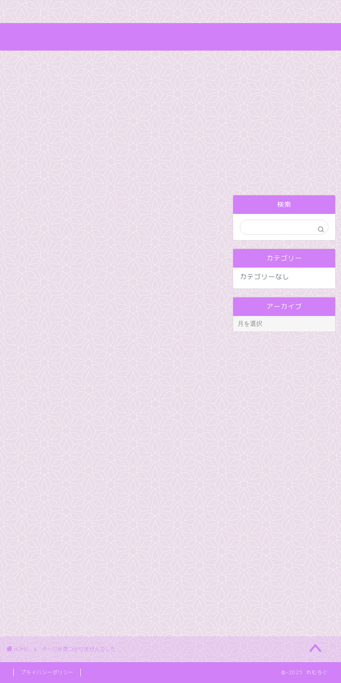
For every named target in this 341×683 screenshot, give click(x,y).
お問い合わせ (158, 12)
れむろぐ (170, 37)
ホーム (30, 12)
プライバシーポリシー (47, 672)
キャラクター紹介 (88, 12)
